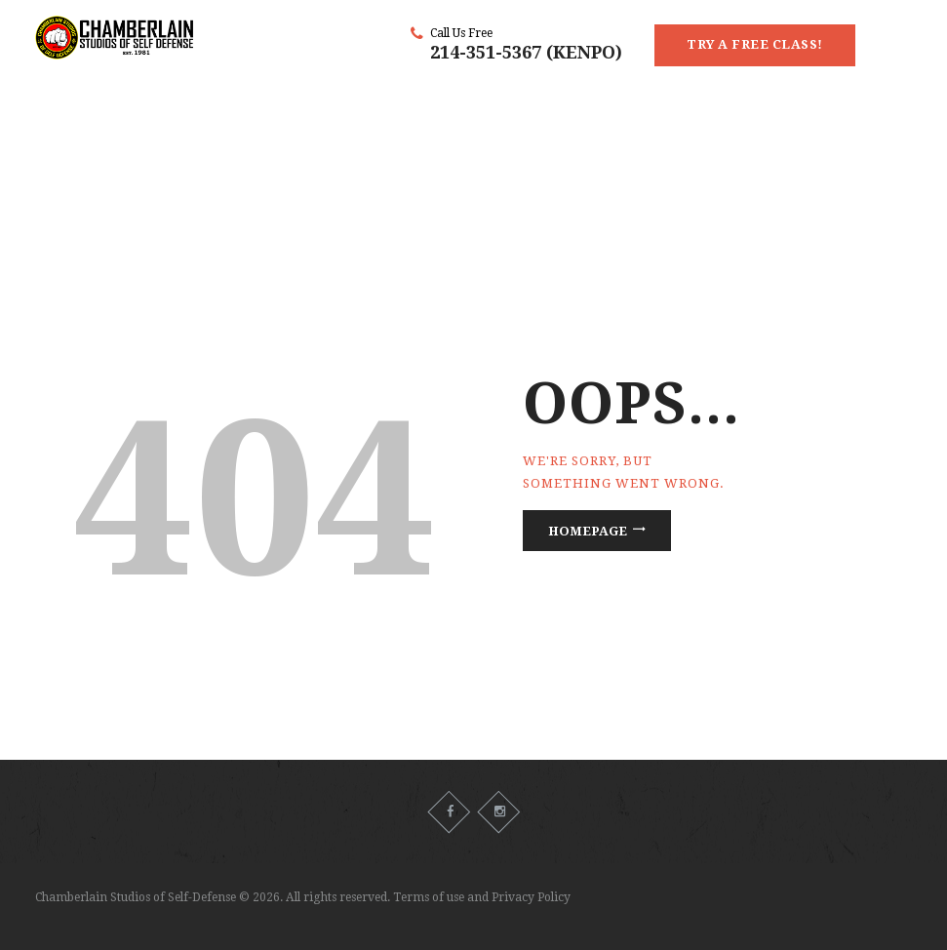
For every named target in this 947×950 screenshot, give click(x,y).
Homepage (587, 531)
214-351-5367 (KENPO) (526, 52)
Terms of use (428, 897)
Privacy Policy (531, 897)
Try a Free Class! (755, 44)
